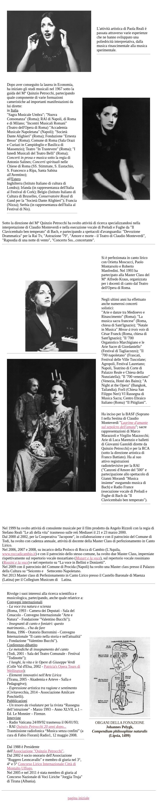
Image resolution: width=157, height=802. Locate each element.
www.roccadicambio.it (19, 554)
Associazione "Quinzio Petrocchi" (38, 751)
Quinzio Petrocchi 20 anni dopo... (41, 727)
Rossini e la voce (15, 562)
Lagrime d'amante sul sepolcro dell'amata (124, 425)
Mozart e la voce (88, 558)
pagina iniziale (78, 798)
